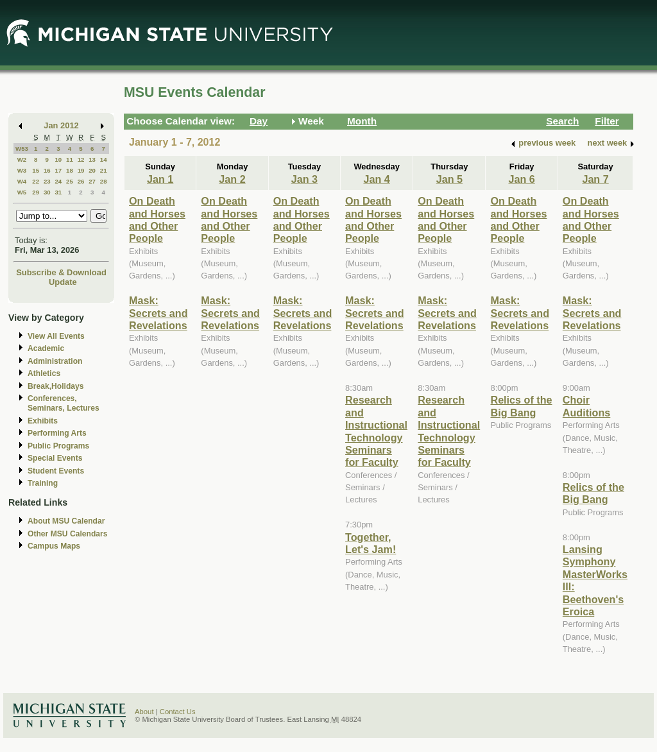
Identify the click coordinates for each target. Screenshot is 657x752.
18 (69, 170)
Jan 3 (304, 179)
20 (92, 170)
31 (58, 192)
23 (47, 181)
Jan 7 (595, 179)
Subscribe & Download (61, 272)
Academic (46, 348)
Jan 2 (232, 179)
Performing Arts (57, 433)
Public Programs (58, 445)
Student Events (56, 470)
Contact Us (178, 711)
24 (58, 181)
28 (103, 181)
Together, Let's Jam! (370, 543)
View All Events (56, 336)
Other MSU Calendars (68, 533)
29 (35, 192)
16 (47, 170)
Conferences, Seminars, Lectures (63, 403)
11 (69, 159)
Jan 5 (449, 179)
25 (69, 181)
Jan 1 (160, 179)
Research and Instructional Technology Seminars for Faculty (376, 431)
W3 (22, 170)
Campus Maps (54, 546)
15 (35, 170)
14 (103, 159)
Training (43, 483)
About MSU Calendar (66, 521)
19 (81, 170)
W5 (22, 192)
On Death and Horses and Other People (157, 219)
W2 (22, 159)
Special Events (55, 458)
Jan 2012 (61, 125)
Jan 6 (521, 179)
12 (81, 159)
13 (92, 159)
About (144, 711)
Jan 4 (376, 179)
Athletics (44, 373)
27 (92, 181)
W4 (22, 181)
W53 (21, 148)
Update (63, 282)
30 (47, 192)
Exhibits (43, 420)
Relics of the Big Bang (521, 406)
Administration (55, 361)
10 (58, 159)
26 (81, 181)
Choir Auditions (587, 406)
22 (35, 181)
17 (58, 170)
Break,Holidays (56, 386)
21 (103, 170)
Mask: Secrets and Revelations (158, 313)
